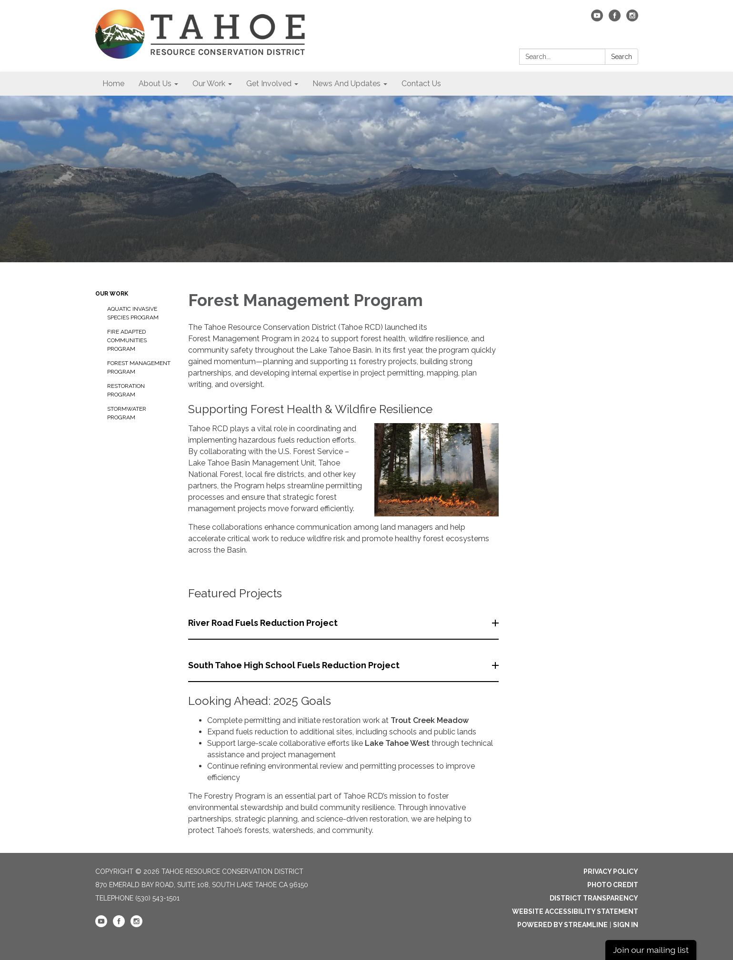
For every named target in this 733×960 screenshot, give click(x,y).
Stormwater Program (126, 413)
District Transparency (594, 898)
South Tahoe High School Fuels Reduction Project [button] (295, 665)
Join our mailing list (651, 950)
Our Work (111, 293)
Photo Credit (612, 885)
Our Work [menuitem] (208, 83)
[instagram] (632, 18)
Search (621, 56)
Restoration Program (126, 390)
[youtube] (597, 18)
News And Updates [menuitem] (346, 83)
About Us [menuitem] (155, 83)
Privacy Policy (610, 871)
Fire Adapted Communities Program (127, 340)
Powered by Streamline (562, 925)
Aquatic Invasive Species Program (133, 313)
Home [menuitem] (113, 83)
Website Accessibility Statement (575, 911)
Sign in (625, 925)
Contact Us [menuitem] (421, 83)
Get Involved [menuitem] (268, 83)
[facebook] (615, 18)
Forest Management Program (139, 367)
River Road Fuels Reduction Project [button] (264, 623)
